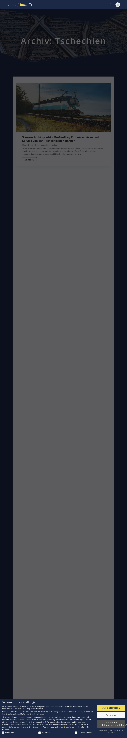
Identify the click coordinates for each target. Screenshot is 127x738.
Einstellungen (69, 727)
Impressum (111, 732)
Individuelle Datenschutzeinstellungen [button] (113, 724)
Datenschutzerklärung (18, 727)
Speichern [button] (111, 715)
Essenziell (8, 733)
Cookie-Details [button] (103, 730)
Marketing (44, 733)
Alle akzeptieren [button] (111, 708)
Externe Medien (83, 733)
